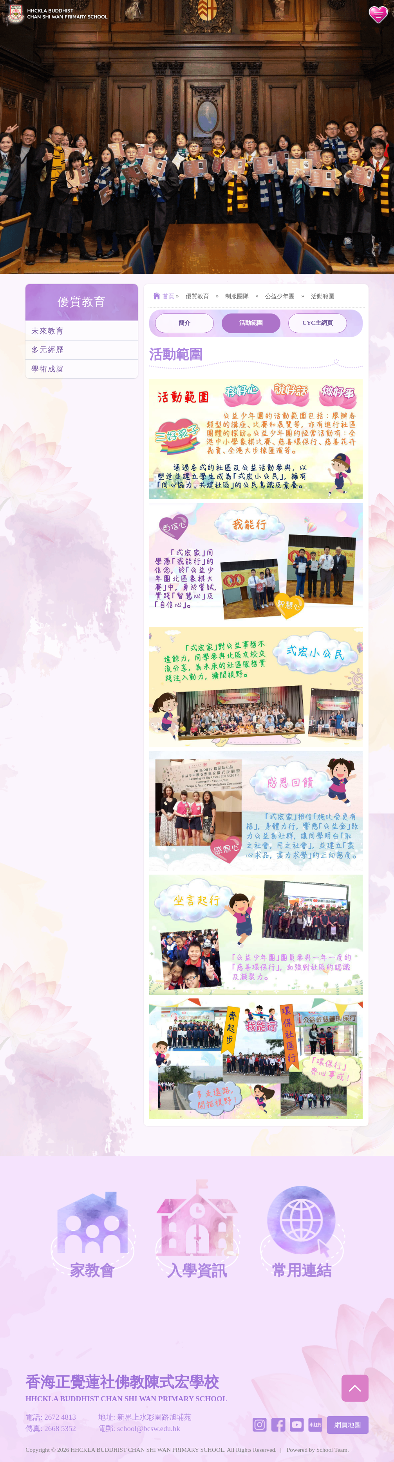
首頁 (162, 296)
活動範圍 (251, 322)
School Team (331, 1449)
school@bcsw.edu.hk (148, 1428)
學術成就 (47, 369)
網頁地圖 (347, 1425)
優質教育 (82, 302)
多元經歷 (47, 350)
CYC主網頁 (317, 322)
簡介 (184, 322)
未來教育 (47, 331)
